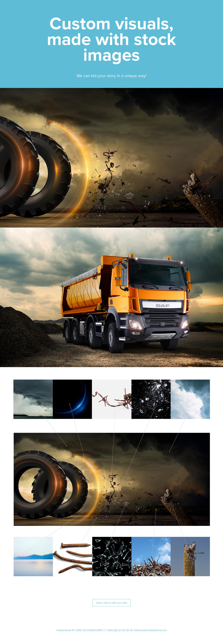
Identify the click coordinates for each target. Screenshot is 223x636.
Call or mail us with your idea (111, 602)
